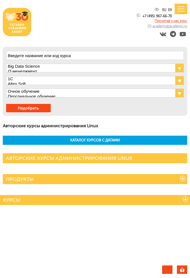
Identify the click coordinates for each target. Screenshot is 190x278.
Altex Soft (90, 83)
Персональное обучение (90, 96)
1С (90, 78)
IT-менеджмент (90, 71)
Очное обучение (90, 91)
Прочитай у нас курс (171, 21)
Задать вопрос (167, 269)
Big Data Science (90, 66)
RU (164, 9)
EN (170, 9)
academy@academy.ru (169, 26)
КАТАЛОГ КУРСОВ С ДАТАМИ (95, 140)
